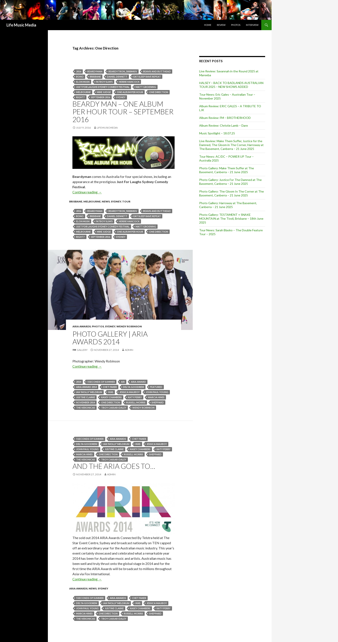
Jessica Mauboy (129, 392)
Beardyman (94, 71)
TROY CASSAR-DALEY (113, 407)
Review (221, 24)
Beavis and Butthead (157, 71)
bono (80, 76)
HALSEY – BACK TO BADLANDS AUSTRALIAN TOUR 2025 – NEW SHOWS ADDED (231, 85)
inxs (110, 392)
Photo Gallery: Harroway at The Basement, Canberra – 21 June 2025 (228, 205)
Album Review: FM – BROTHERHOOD (225, 118)
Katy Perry (135, 397)
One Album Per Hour (130, 92)
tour (126, 201)
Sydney (120, 97)
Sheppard (158, 402)
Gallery (82, 349)
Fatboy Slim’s (104, 81)
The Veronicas (85, 407)
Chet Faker (110, 387)
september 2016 (100, 97)
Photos (235, 24)
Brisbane (95, 76)
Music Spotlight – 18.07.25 (217, 133)
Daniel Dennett (117, 76)
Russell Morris (136, 402)
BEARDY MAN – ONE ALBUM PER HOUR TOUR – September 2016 (123, 111)
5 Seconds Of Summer (101, 381)
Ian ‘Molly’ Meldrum (89, 392)
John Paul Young (157, 392)
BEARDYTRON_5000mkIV (122, 71)
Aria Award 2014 (86, 387)
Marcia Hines (156, 397)
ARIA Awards (81, 326)
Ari (123, 381)
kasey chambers (111, 397)
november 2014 (85, 402)
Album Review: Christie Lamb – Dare (223, 125)
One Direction (158, 92)
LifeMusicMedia (107, 127)
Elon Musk (83, 81)
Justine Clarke (85, 397)
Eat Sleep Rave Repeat (147, 76)
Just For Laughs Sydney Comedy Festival (103, 86)
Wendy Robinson (129, 326)
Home (207, 24)
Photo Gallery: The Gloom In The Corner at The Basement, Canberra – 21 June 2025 (231, 193)
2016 (78, 71)
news (106, 201)
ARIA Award (138, 381)
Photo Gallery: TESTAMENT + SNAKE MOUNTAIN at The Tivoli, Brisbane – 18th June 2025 (231, 218)
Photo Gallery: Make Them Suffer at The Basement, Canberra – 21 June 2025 (226, 170)
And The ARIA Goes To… (113, 466)
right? (80, 97)
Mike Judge (104, 92)
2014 (78, 381)
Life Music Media (21, 25)
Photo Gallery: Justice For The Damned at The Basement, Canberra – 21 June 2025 (230, 181)
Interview (252, 24)
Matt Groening (146, 86)
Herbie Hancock (129, 81)
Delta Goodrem (133, 387)
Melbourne (83, 92)
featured (156, 387)
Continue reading (87, 192)
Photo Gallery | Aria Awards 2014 (110, 338)
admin (129, 349)
